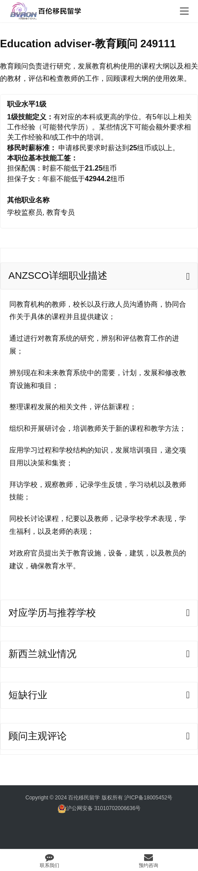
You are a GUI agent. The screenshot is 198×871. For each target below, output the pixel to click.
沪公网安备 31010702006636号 (99, 808)
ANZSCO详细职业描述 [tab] (57, 275)
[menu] (184, 11)
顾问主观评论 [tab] (37, 736)
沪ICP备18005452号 (148, 798)
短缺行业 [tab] (27, 694)
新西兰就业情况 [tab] (42, 653)
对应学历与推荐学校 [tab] (52, 612)
